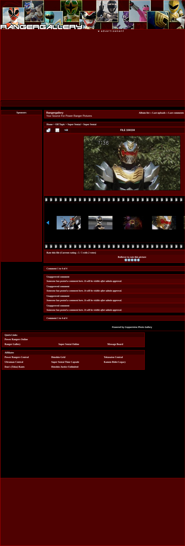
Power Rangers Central (17, 357)
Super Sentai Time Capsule (65, 362)
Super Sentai (74, 124)
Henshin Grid (58, 357)
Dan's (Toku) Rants (15, 366)
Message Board (115, 344)
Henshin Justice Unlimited (65, 366)
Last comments (176, 112)
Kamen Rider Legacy (115, 362)
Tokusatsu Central (113, 357)
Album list (144, 112)
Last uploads (158, 112)
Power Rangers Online (16, 339)
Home (49, 124)
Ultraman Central (14, 362)
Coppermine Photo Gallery (138, 327)
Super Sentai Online (68, 344)
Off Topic (60, 124)
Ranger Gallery (12, 344)
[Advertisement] (21, 188)
